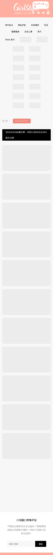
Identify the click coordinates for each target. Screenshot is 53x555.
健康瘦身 (15, 31)
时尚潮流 (35, 25)
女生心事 (28, 31)
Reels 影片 (10, 39)
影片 (40, 31)
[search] (48, 10)
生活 (46, 25)
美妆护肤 (22, 25)
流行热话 (9, 25)
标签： (7, 121)
